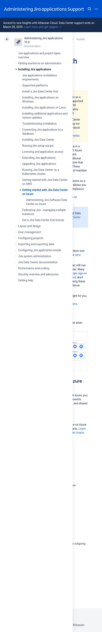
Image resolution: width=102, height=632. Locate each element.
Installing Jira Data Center (38, 139)
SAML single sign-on (74, 273)
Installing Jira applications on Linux (44, 107)
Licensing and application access (42, 151)
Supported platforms (35, 85)
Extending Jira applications (39, 157)
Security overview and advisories (38, 274)
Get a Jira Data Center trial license (43, 220)
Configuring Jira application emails (39, 250)
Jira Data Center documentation (38, 262)
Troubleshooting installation (39, 123)
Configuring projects (30, 238)
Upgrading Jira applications (39, 163)
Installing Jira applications (34, 69)
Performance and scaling (33, 268)
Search (89, 9)
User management (29, 232)
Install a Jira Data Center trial (40, 91)
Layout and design (29, 226)
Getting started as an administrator (39, 63)
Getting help (25, 280)
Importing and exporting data (36, 244)
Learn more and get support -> (42, 27)
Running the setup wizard (37, 145)
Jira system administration (34, 256)
